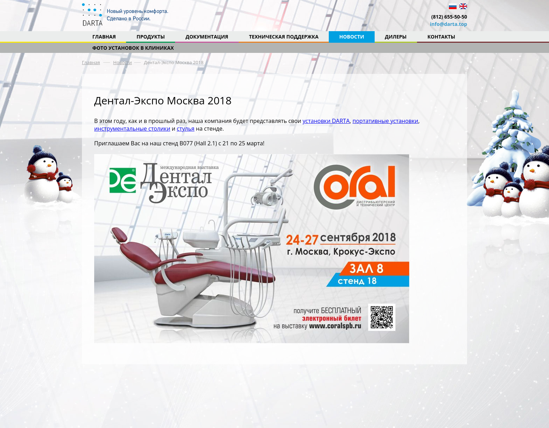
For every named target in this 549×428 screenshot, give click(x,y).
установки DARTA (326, 121)
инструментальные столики (132, 128)
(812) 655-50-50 (449, 16)
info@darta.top (448, 24)
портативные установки (385, 121)
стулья (186, 128)
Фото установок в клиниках (133, 47)
